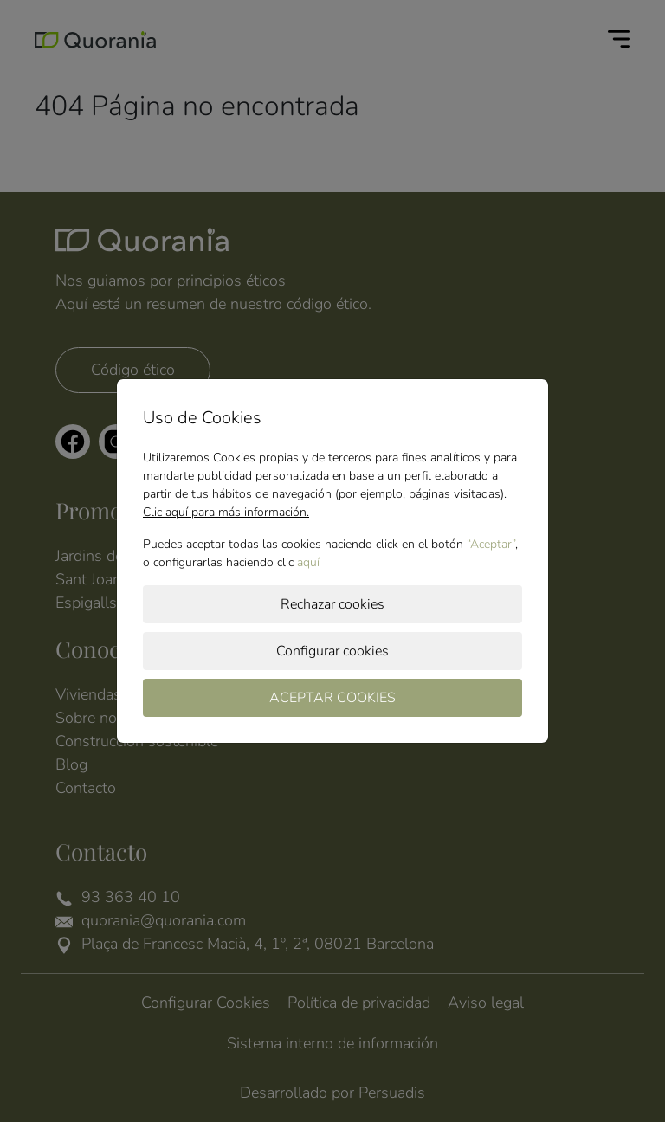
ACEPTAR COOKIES (332, 697)
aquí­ (308, 562)
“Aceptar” (491, 544)
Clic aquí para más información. (226, 512)
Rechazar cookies (332, 604)
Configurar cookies (332, 651)
